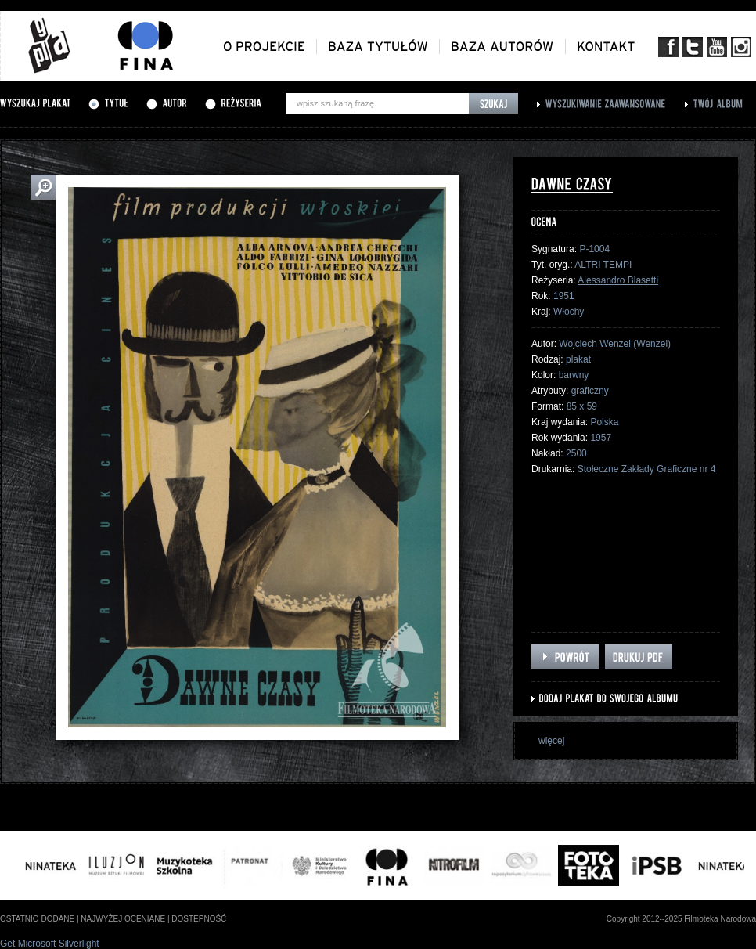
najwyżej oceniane (123, 919)
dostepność (198, 919)
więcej (551, 740)
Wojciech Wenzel (595, 343)
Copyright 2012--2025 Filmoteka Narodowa (681, 919)
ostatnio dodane (37, 919)
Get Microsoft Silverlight (49, 943)
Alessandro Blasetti (618, 280)
